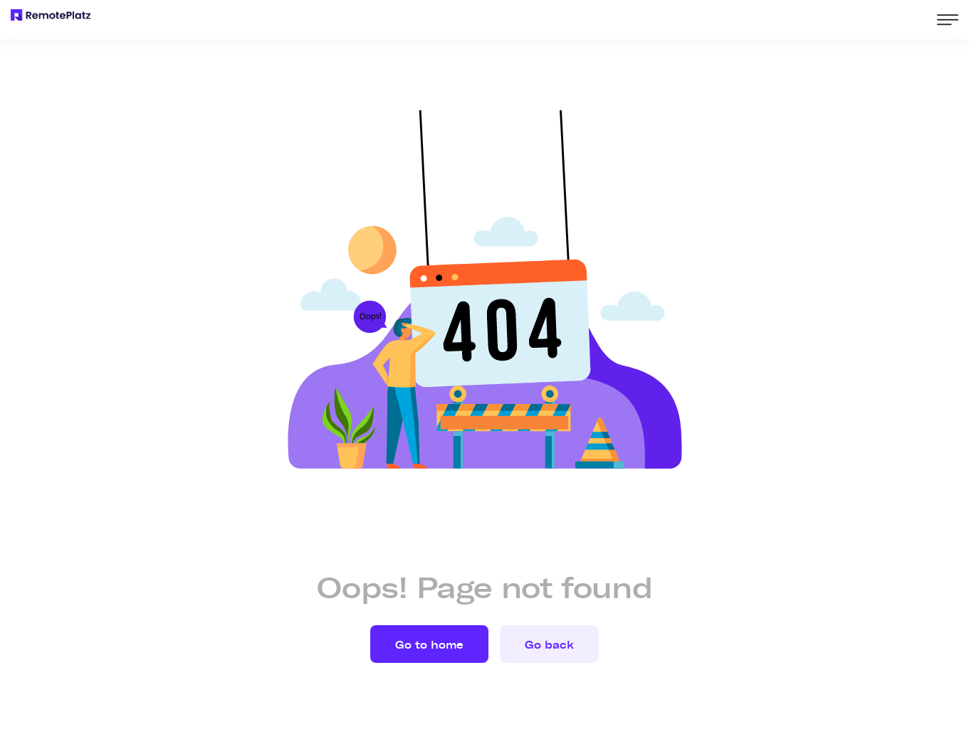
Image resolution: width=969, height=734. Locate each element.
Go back (549, 645)
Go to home (429, 645)
